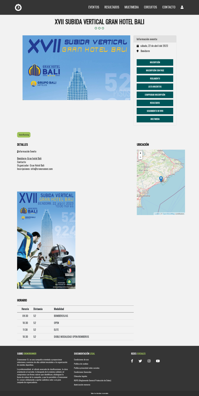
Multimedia (132, 7)
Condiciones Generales (82, 372)
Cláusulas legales (80, 376)
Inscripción (155, 62)
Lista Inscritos (155, 86)
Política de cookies (81, 363)
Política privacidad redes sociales (87, 368)
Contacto (168, 7)
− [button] (140, 157)
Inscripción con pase (155, 70)
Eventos (93, 7)
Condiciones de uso (81, 359)
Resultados (111, 7)
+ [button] (140, 153)
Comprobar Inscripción (155, 94)
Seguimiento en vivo (155, 110)
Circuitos (150, 7)
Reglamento (155, 78)
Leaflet (157, 214)
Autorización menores (82, 384)
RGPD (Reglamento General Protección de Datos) (92, 380)
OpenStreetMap (169, 214)
